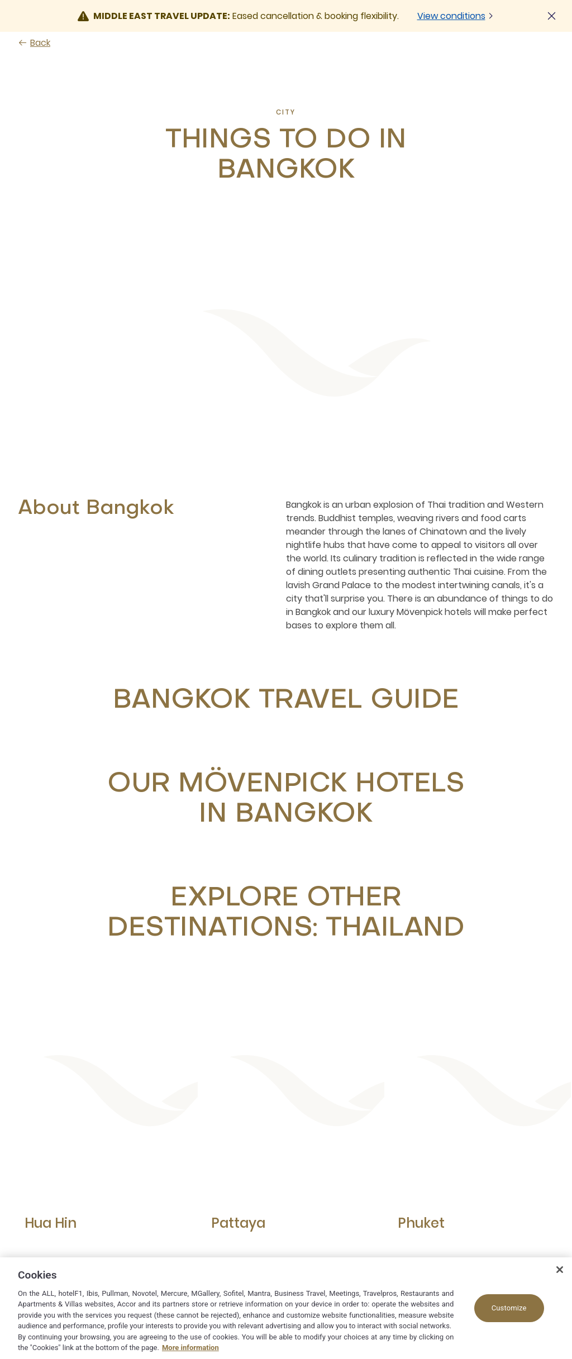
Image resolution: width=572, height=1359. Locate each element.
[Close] (559, 1269)
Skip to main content (0, 0)
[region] (286, 1308)
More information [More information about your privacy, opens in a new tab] (190, 1347)
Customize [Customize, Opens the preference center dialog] (509, 1308)
